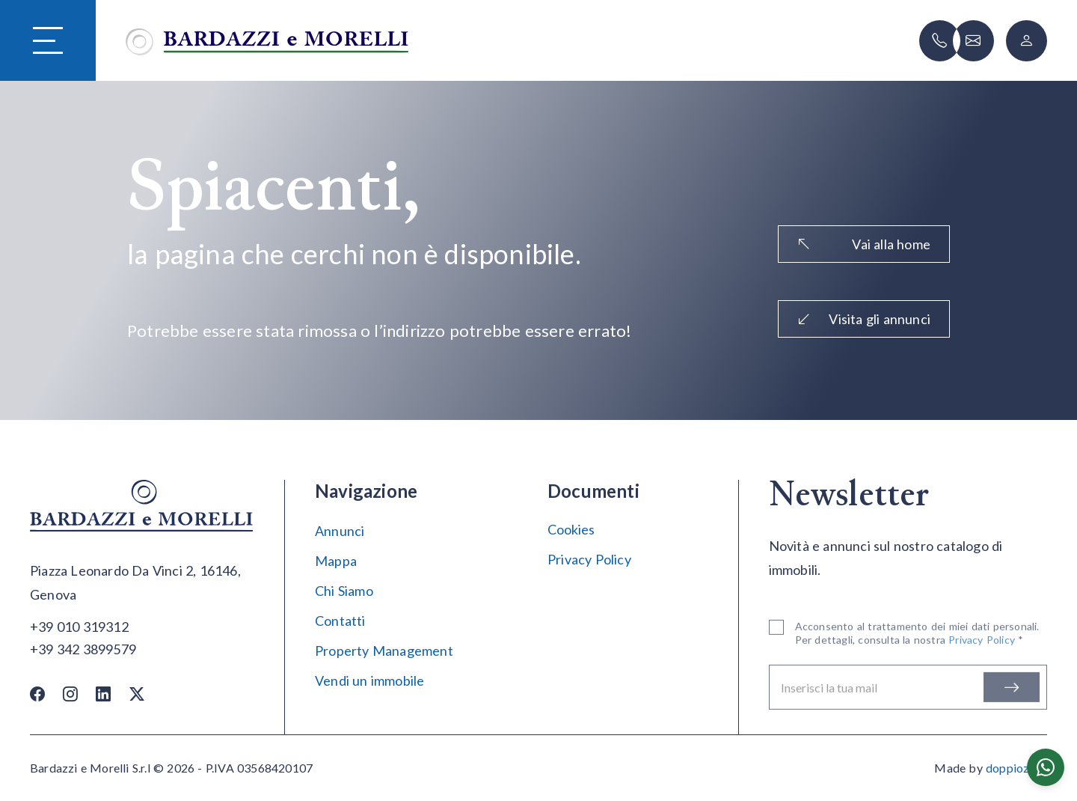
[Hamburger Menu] (48, 41)
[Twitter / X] (136, 693)
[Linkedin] (103, 693)
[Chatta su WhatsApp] (1045, 767)
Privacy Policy (589, 559)
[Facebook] (37, 693)
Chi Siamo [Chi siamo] (344, 590)
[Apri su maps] (142, 583)
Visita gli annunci (863, 319)
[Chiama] (939, 40)
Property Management (384, 650)
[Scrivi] (973, 40)
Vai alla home (863, 244)
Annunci (339, 531)
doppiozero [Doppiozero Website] (1016, 768)
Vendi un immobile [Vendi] (369, 680)
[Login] (1026, 40)
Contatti (340, 620)
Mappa (336, 560)
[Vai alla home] (267, 40)
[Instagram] (70, 693)
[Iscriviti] (1012, 689)
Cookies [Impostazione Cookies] (571, 529)
